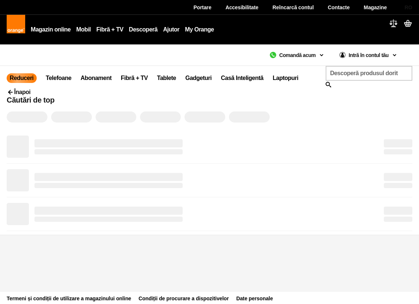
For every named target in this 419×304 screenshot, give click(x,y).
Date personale (254, 298)
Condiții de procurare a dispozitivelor (184, 298)
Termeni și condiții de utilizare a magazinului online (69, 298)
